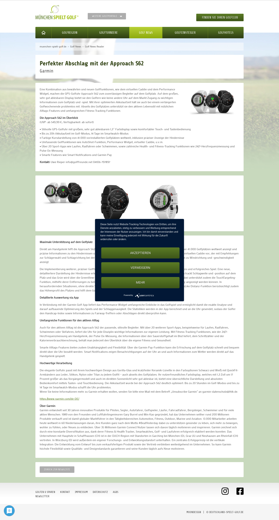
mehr (140, 282)
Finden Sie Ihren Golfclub (220, 17)
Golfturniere (108, 32)
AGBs (115, 492)
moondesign (193, 512)
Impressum (81, 492)
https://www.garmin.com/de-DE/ (59, 398)
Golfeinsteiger (185, 32)
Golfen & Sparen (45, 492)
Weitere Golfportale (104, 16)
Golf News (146, 32)
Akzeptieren (140, 253)
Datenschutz (100, 492)
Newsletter (42, 496)
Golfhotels (225, 32)
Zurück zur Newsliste (57, 469)
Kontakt (65, 492)
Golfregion (69, 32)
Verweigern (140, 268)
